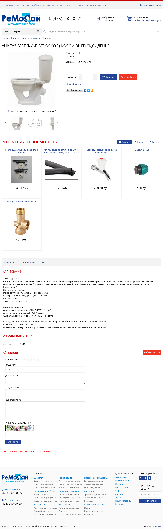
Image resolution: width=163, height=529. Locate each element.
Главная (6, 38)
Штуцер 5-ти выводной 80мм (21, 201)
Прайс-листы (37, 5)
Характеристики (26, 262)
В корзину (108, 77)
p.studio (158, 526)
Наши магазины (93, 5)
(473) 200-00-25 (67, 18)
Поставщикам (22, 5)
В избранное (73, 84)
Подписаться (150, 500)
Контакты (107, 5)
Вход (144, 5)
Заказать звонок (11, 489)
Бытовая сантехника (31, 38)
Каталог (15, 38)
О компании (8, 5)
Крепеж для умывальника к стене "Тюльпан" (21, 151)
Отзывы (42, 262)
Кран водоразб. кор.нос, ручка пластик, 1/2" (101, 151)
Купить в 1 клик (128, 77)
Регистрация (155, 5)
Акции (60, 5)
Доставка (69, 5)
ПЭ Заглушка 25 (141, 149)
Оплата (79, 5)
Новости (50, 5)
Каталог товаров (21, 31)
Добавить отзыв (152, 352)
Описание (9, 262)
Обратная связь (11, 500)
